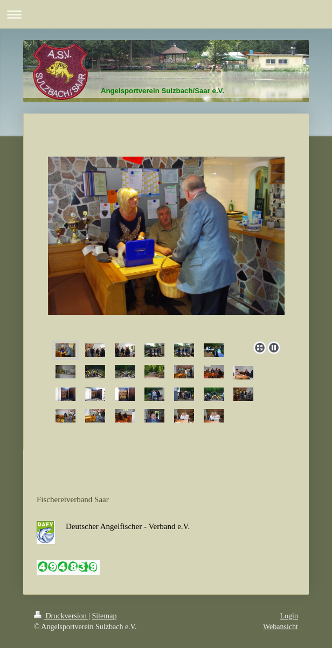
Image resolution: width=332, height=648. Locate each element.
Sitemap (104, 616)
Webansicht (280, 627)
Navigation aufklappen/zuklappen (166, 14)
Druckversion (61, 616)
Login (289, 616)
